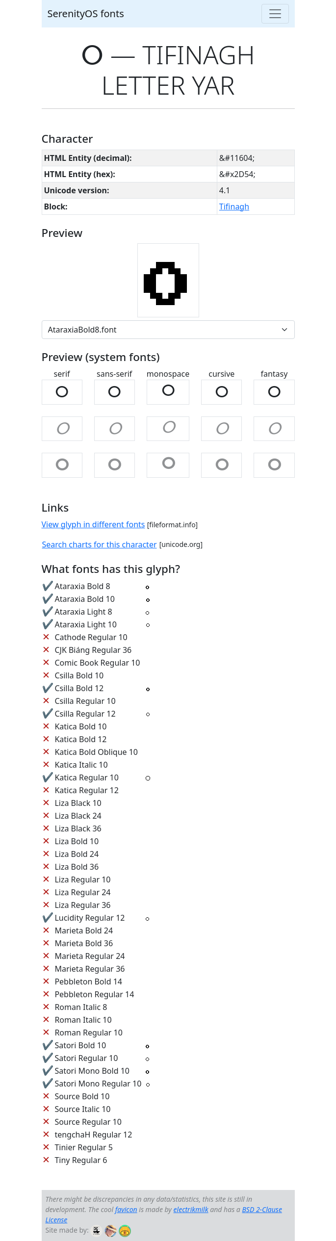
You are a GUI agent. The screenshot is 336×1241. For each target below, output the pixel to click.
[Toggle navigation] (275, 14)
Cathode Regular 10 (90, 637)
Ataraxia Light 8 (83, 611)
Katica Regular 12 (86, 790)
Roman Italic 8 (80, 1007)
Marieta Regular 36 (89, 968)
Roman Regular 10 (88, 1032)
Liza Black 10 (77, 803)
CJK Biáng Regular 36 (92, 650)
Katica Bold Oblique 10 (96, 752)
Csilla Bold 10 (78, 675)
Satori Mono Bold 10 (91, 1070)
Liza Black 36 (77, 828)
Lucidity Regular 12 (89, 917)
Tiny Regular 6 (80, 1160)
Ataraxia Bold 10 (84, 599)
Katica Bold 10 (80, 726)
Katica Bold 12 (80, 739)
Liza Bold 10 (76, 841)
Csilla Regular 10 (84, 701)
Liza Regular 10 (82, 879)
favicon (126, 1209)
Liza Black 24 (77, 815)
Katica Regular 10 (86, 777)
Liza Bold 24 (76, 854)
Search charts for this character (99, 544)
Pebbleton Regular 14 (94, 994)
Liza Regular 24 (82, 892)
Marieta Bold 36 (83, 943)
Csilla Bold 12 (78, 688)
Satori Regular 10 (86, 1058)
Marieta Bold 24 (83, 930)
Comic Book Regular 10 (97, 662)
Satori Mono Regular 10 (97, 1083)
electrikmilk (191, 1209)
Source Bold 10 (81, 1096)
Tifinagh (234, 206)
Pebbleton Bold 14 (88, 981)
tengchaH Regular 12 (93, 1134)
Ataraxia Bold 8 (82, 586)
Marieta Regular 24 (89, 956)
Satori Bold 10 (80, 1045)
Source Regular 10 (87, 1121)
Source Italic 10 (82, 1109)
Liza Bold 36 (76, 866)
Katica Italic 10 (80, 764)
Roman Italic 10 (82, 1019)
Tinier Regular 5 (83, 1147)
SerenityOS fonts (86, 13)
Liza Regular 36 (82, 905)
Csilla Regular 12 (84, 713)
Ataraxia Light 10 (85, 624)
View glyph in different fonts (93, 524)
